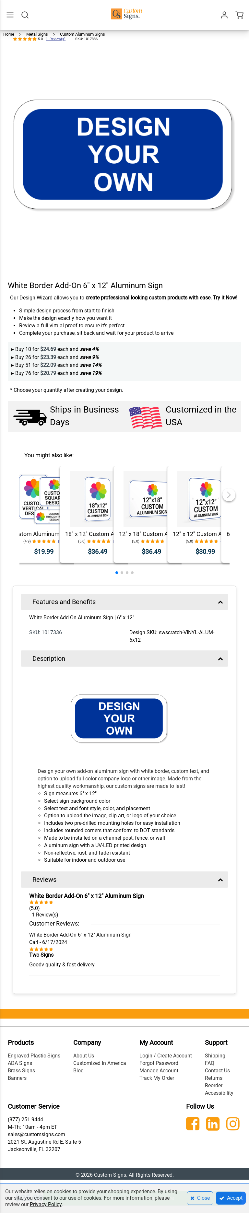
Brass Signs (21, 1070)
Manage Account (158, 1070)
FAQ (209, 1063)
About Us (83, 1056)
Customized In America (99, 1063)
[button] (116, 572)
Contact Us (217, 1070)
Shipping (215, 1056)
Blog (78, 1070)
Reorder (213, 1085)
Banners (17, 1078)
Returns (213, 1078)
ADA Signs (20, 1063)
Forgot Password (158, 1063)
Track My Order (156, 1078)
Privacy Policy (46, 1204)
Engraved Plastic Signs (34, 1056)
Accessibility (219, 1093)
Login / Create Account (165, 1056)
